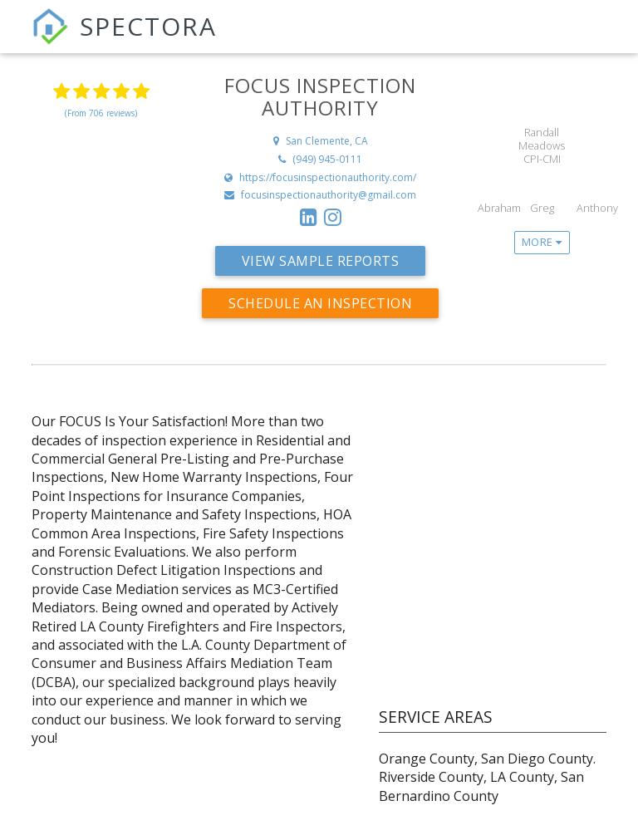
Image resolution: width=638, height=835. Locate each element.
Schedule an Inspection (320, 303)
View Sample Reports (321, 261)
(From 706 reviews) (101, 113)
